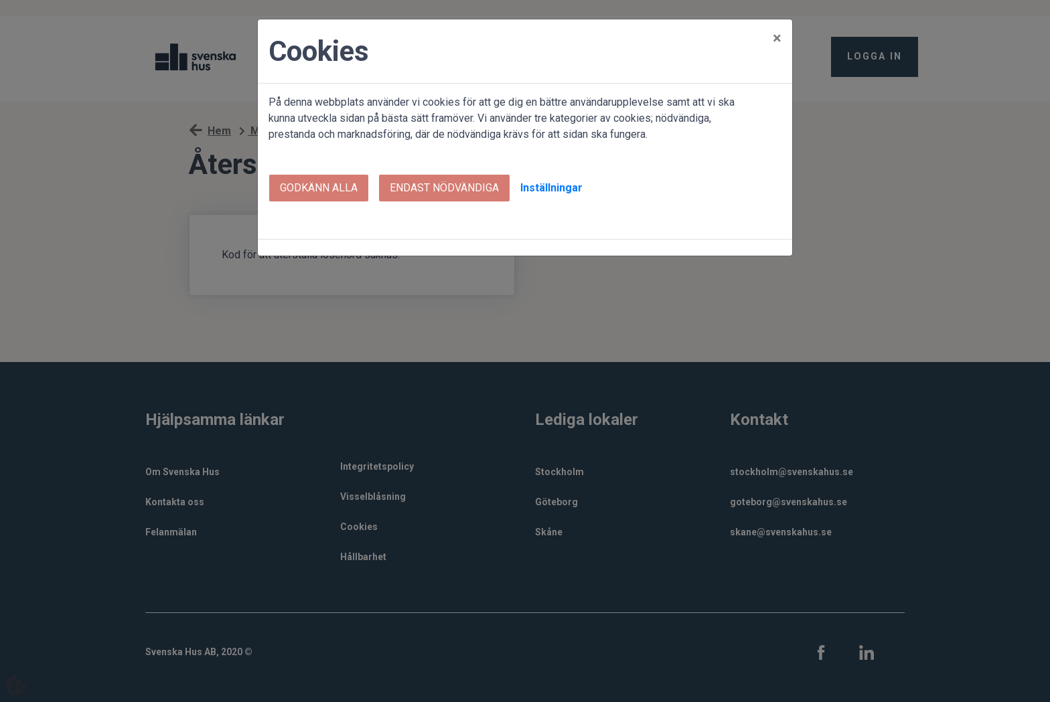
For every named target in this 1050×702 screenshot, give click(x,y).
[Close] (777, 38)
